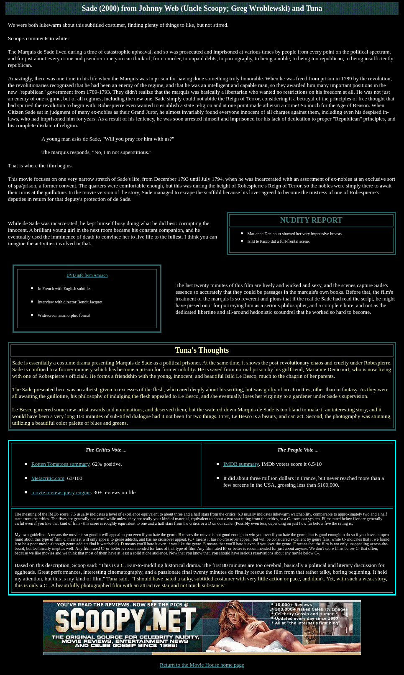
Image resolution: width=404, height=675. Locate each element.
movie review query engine (61, 492)
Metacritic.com (47, 478)
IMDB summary (241, 464)
